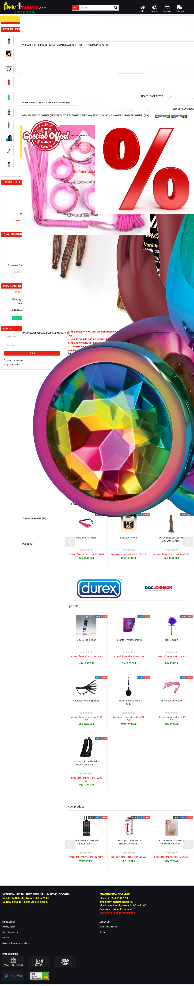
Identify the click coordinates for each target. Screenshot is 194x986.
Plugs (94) (11, 125)
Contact (103, 932)
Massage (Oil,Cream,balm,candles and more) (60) (29, 43)
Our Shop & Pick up (108, 927)
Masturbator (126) (16, 139)
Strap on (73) (13, 147)
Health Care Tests (13, 201)
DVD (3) (7, 246)
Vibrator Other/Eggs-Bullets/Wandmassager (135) (29, 67)
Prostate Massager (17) (18, 110)
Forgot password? (12, 643)
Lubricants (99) (13, 27)
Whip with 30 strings (86, 537)
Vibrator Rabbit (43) (16, 60)
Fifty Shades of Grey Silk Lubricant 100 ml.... (86, 842)
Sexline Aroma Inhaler (32, 492)
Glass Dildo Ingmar (86, 640)
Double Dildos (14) (15, 88)
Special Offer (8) (15, 292)
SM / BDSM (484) (15, 229)
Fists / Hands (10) (16, 132)
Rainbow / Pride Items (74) (20, 172)
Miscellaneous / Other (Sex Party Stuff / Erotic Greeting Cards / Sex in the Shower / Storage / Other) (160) (30, 268)
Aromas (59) (13, 187)
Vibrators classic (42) (17, 53)
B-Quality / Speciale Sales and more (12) (27, 299)
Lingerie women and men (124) (19, 252)
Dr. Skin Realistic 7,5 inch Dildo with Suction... (171, 539)
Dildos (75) (11, 81)
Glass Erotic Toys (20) (17, 103)
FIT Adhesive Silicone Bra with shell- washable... (171, 842)
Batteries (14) (13, 279)
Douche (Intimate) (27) (18, 208)
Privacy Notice (8, 927)
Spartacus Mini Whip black (86, 700)
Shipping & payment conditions (16, 943)
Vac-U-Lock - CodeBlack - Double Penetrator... (86, 763)
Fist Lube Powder (128, 537)
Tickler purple (171, 640)
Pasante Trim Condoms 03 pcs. (129, 641)
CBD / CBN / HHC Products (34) (22, 194)
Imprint (5, 937)
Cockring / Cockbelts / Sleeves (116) (25, 222)
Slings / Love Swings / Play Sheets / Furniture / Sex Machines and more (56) (29, 238)
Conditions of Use (10, 932)
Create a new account (13, 639)
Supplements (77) (15, 179)
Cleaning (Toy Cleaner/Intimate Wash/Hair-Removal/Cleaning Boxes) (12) (29, 162)
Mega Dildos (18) (15, 95)
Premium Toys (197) (14, 73)
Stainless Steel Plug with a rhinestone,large (32, 544)
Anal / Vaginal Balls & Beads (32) (23, 117)
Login (32, 632)
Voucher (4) (13, 286)
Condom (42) (13, 35)
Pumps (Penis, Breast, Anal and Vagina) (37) (26, 215)
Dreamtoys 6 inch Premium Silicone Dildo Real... (128, 842)
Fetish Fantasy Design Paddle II (129, 702)
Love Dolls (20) (11, 259)
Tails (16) (11, 154)
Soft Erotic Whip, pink (171, 700)
